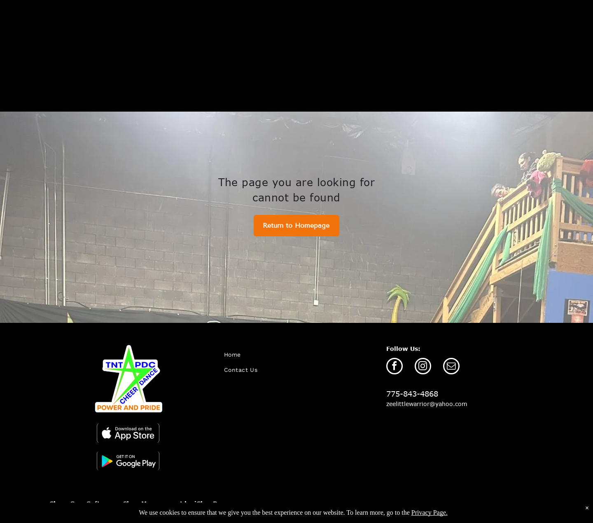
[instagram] (423, 367)
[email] (451, 367)
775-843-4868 (412, 393)
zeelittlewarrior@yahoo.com (426, 403)
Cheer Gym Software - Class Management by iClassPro (136, 503)
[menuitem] (267, 354)
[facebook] (394, 367)
